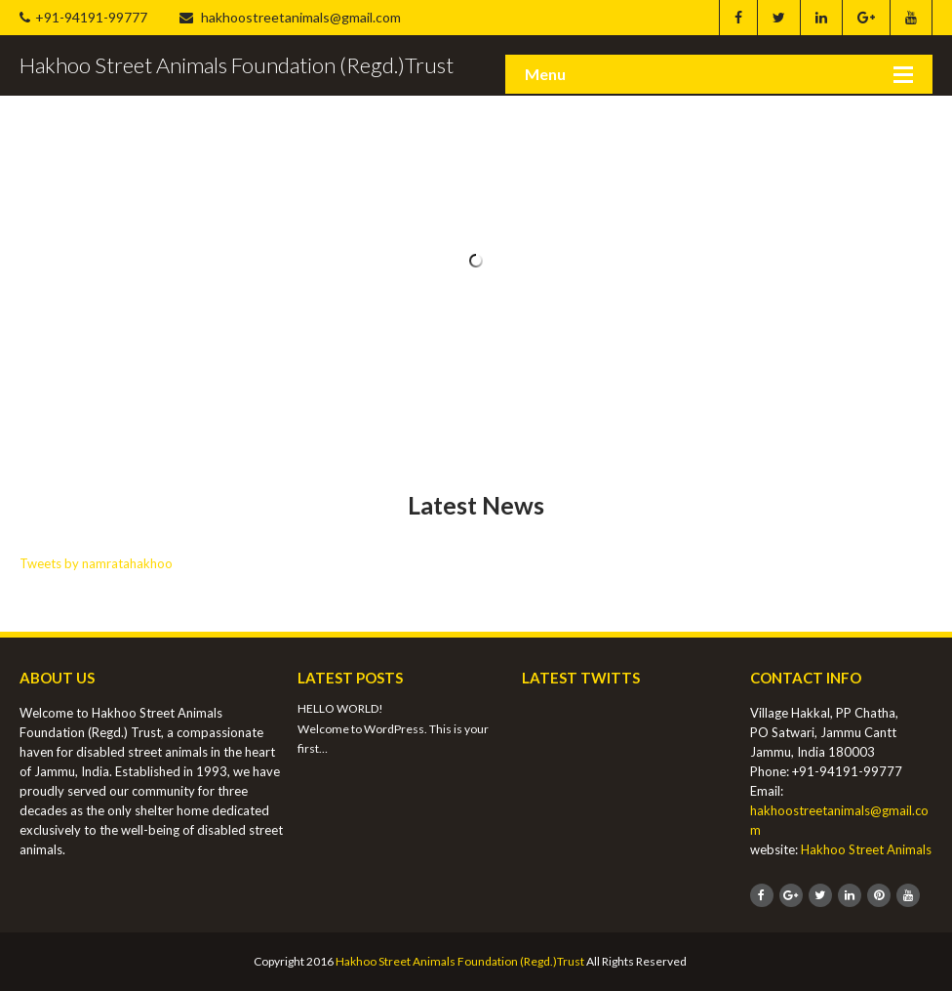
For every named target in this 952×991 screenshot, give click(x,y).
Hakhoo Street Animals (866, 849)
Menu (545, 73)
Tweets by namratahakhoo (96, 563)
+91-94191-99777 (83, 17)
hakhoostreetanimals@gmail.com (290, 17)
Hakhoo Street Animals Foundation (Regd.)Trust (460, 961)
